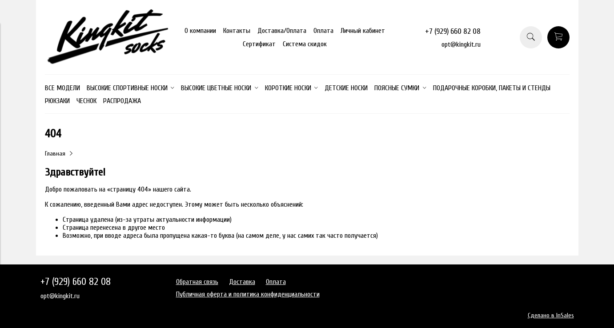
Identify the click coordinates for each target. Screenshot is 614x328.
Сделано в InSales (551, 315)
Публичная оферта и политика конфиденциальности (248, 294)
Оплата (323, 31)
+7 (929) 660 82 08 (453, 31)
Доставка (242, 282)
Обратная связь (197, 282)
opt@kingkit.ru (461, 44)
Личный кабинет (363, 31)
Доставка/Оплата (281, 31)
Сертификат (259, 44)
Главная (55, 153)
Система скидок (305, 44)
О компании (200, 31)
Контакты (236, 31)
